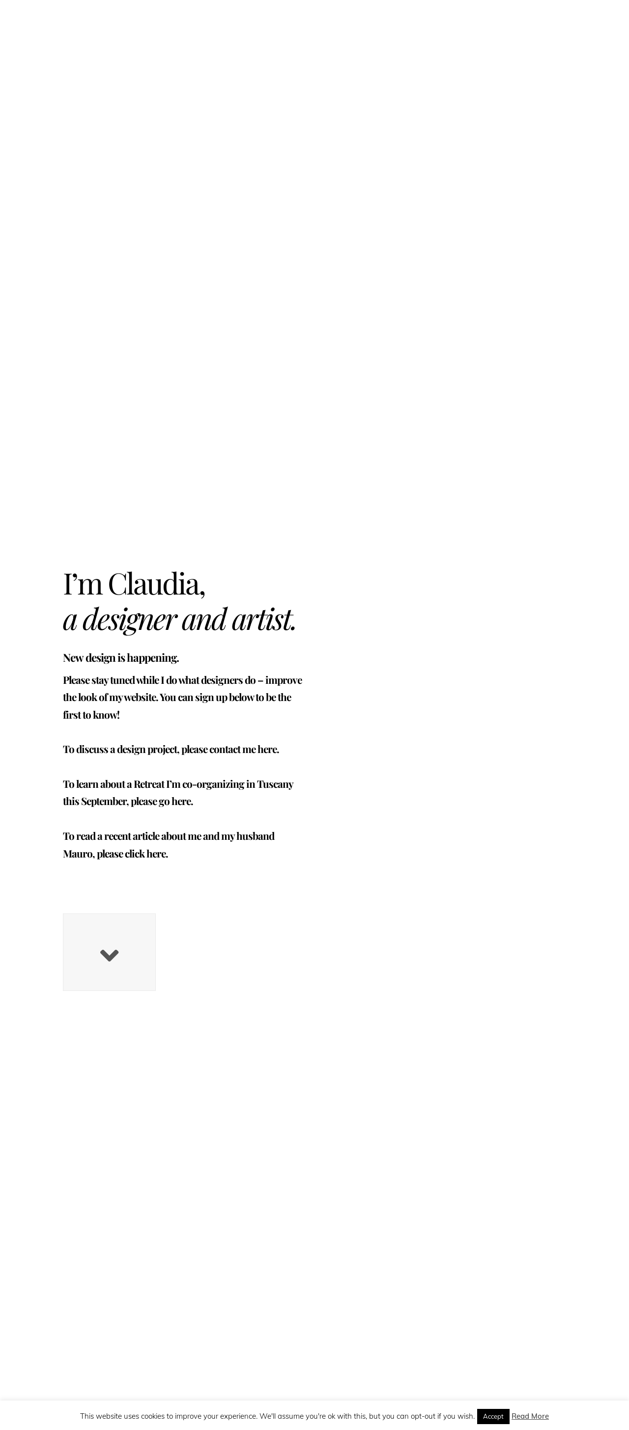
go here (175, 800)
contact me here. (244, 748)
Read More (530, 1416)
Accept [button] (493, 1416)
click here (145, 853)
